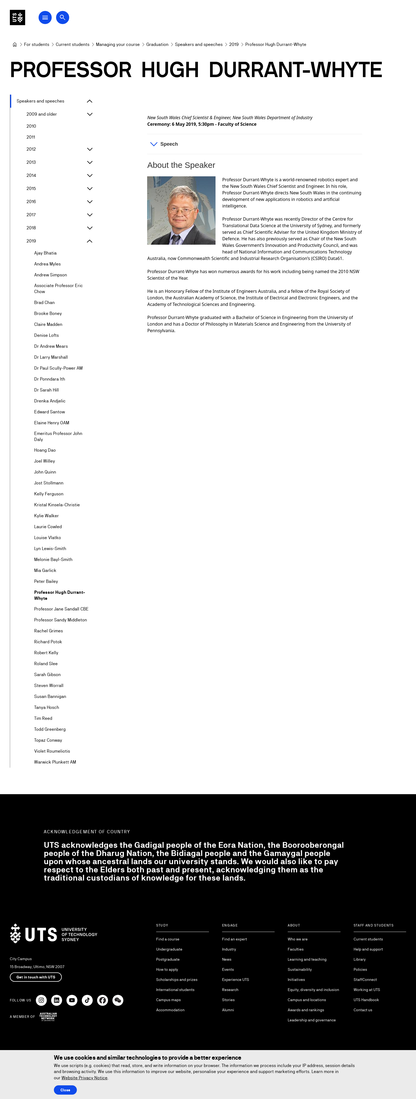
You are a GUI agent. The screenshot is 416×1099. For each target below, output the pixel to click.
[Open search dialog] (73, 19)
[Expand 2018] (89, 228)
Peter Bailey (46, 581)
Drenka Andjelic (50, 401)
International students (175, 989)
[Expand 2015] (89, 188)
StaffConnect (365, 979)
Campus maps (168, 1000)
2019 (31, 241)
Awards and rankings (306, 1010)
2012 (31, 149)
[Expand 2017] (89, 215)
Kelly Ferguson (48, 494)
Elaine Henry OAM (51, 422)
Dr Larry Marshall (51, 357)
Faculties (296, 949)
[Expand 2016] (89, 201)
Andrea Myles (47, 264)
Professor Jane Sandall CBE (61, 609)
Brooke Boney (48, 313)
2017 (31, 214)
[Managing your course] (118, 45)
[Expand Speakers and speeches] (89, 101)
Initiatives (296, 979)
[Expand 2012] (89, 149)
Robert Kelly (46, 653)
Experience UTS (235, 979)
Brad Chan (44, 302)
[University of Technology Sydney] (15, 44)
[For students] (36, 45)
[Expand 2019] (89, 241)
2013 (31, 162)
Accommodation (170, 1010)
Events (228, 969)
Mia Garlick (45, 570)
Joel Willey (44, 461)
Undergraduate (169, 949)
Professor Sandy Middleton (60, 620)
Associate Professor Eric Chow (58, 288)
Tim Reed (43, 718)
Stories (228, 1000)
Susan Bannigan (50, 696)
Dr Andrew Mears (51, 346)
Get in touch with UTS (35, 977)
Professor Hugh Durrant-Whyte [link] (275, 44)
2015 (31, 188)
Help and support (368, 949)
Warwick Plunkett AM (55, 762)
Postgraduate (168, 959)
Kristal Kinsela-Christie (57, 505)
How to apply (167, 969)
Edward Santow (49, 411)
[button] (254, 144)
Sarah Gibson (47, 674)
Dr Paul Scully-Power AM (58, 368)
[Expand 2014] (89, 175)
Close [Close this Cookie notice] (65, 1090)
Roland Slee (46, 664)
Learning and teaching (307, 959)
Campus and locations (307, 1000)
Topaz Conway (48, 740)
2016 (31, 201)
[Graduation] (157, 45)
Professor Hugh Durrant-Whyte (59, 595)
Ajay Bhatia (45, 253)
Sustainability (300, 969)
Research (230, 989)
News (226, 959)
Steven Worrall (48, 685)
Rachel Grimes (48, 631)
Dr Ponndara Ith (49, 379)
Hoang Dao (45, 450)
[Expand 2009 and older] (89, 114)
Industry (229, 949)
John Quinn (45, 472)
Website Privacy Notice (84, 1077)
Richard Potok (48, 642)
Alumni (228, 1010)
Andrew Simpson (50, 274)
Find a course (167, 939)
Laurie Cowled (48, 527)
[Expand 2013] (89, 162)
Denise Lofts (46, 335)
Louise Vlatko (47, 537)
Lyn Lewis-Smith (50, 548)
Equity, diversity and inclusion (313, 989)
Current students (368, 939)
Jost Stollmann (48, 483)
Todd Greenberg (50, 729)
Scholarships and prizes (176, 979)
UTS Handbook (366, 1000)
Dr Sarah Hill (46, 390)
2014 (31, 175)
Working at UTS (367, 989)
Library (360, 959)
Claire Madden (48, 324)
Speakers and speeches (40, 101)
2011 (31, 137)
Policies (360, 969)
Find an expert (234, 939)
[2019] (234, 45)
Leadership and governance (312, 1020)
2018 (31, 227)
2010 (31, 126)
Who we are (298, 939)
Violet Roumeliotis (52, 751)
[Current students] (72, 45)
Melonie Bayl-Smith (53, 559)
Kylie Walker (46, 516)
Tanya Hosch (46, 707)
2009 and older (42, 114)
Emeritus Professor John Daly (58, 436)
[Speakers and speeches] (199, 45)
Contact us (363, 1010)
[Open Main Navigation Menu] (55, 19)
